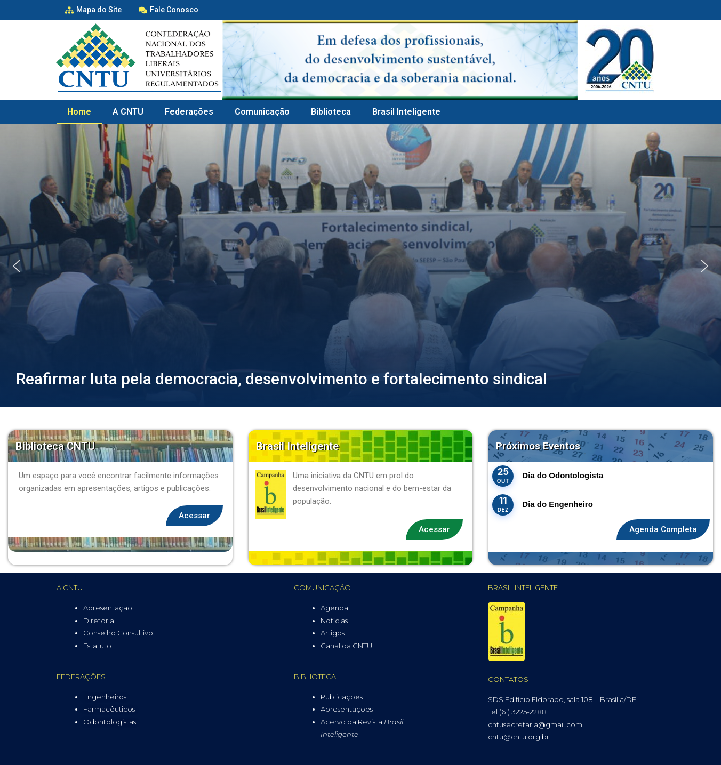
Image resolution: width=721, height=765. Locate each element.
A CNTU (128, 112)
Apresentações (347, 709)
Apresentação (107, 607)
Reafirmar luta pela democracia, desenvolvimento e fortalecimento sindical (281, 378)
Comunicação (262, 112)
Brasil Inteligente (406, 112)
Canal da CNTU (346, 645)
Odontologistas (109, 722)
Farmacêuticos (109, 709)
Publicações (342, 696)
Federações (189, 112)
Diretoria (98, 620)
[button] (16, 266)
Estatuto (97, 645)
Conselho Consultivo (118, 633)
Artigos (333, 633)
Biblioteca (331, 112)
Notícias (334, 620)
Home (79, 112)
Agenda (334, 607)
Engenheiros (104, 696)
